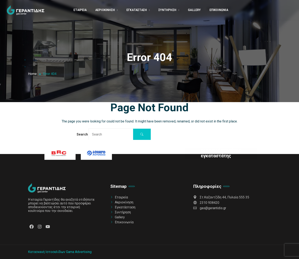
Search (105, 134)
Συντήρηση (167, 10)
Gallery (194, 10)
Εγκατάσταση (136, 10)
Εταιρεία (80, 10)
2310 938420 (206, 203)
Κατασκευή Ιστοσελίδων (46, 252)
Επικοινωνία (219, 10)
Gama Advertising (79, 252)
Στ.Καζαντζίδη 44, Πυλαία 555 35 (221, 197)
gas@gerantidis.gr (209, 208)
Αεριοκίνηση (105, 10)
